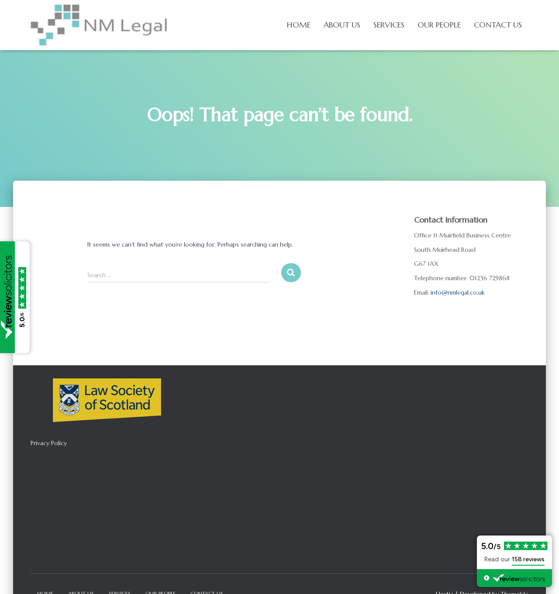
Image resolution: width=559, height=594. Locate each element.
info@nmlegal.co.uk (458, 292)
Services (388, 25)
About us (342, 25)
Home (299, 25)
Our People (439, 25)
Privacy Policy (49, 443)
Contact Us (498, 25)
